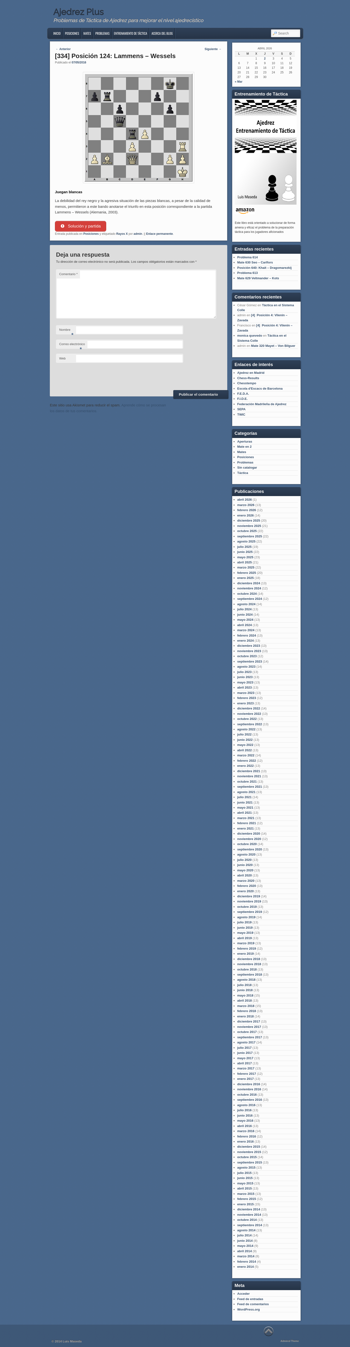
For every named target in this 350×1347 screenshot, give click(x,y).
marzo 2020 (245, 881)
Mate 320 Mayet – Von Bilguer (273, 346)
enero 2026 (245, 515)
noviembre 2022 (249, 714)
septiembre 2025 (249, 536)
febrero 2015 (246, 1199)
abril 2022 (244, 750)
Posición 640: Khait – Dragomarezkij (264, 268)
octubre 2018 (247, 969)
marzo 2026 (245, 505)
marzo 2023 (245, 693)
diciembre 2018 (248, 959)
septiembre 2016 (249, 1100)
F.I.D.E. (242, 399)
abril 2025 (244, 562)
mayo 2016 (245, 1120)
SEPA (241, 409)
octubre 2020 (247, 844)
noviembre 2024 (249, 588)
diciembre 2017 (248, 1021)
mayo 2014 (245, 1246)
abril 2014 (244, 1251)
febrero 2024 (246, 635)
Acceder (243, 1293)
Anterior (63, 49)
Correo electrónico (72, 345)
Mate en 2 (244, 446)
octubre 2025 (247, 531)
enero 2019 (245, 953)
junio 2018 (245, 990)
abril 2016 (244, 1126)
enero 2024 (245, 640)
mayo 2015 (245, 1183)
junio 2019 (245, 927)
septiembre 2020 (249, 849)
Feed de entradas (250, 1299)
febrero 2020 (246, 886)
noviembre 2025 (249, 526)
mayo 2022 (245, 745)
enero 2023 (245, 703)
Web (62, 358)
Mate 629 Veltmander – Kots (258, 278)
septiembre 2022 (249, 724)
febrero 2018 (246, 1011)
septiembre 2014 (249, 1225)
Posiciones (72, 33)
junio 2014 (245, 1240)
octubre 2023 (247, 656)
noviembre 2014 (249, 1214)
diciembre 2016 (248, 1084)
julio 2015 (244, 1173)
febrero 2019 (246, 948)
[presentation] (93, 376)
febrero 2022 (246, 760)
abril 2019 (244, 938)
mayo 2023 (245, 682)
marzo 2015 (245, 1194)
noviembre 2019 (249, 901)
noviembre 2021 (249, 776)
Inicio (57, 33)
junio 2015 (245, 1178)
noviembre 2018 (249, 964)
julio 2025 (244, 547)
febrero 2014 (246, 1261)
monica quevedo (249, 335)
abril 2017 (244, 1063)
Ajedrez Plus (78, 12)
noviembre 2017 (249, 1027)
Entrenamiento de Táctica (130, 33)
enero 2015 (245, 1204)
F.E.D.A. (243, 393)
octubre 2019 (247, 907)
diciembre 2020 (248, 833)
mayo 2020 (245, 870)
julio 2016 (244, 1110)
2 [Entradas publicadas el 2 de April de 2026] (265, 58)
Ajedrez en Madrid (250, 373)
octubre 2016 (247, 1094)
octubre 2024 (247, 593)
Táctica (242, 473)
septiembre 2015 (249, 1162)
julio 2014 (244, 1235)
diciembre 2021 (248, 771)
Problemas (102, 33)
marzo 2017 (245, 1068)
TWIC (241, 414)
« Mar (238, 81)
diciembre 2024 (248, 583)
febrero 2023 (246, 698)
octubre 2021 (247, 781)
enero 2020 (245, 891)
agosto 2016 (246, 1105)
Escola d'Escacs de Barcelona (260, 388)
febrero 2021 (246, 823)
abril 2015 (244, 1188)
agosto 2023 (246, 666)
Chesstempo (246, 383)
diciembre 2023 (248, 645)
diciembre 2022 (248, 708)
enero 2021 (245, 828)
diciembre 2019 (248, 896)
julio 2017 (244, 1048)
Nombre (66, 331)
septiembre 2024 (249, 599)
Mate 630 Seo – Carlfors (255, 262)
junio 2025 (245, 552)
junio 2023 (245, 677)
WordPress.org (248, 1309)
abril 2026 (244, 499)
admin (138, 234)
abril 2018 (244, 1000)
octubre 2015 (247, 1157)
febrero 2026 (246, 510)
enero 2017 (245, 1079)
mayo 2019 (245, 933)
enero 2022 (245, 766)
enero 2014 (245, 1266)
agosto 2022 (246, 729)
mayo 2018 (245, 995)
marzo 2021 (245, 818)
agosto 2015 (246, 1167)
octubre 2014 (247, 1220)
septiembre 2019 (249, 912)
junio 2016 (245, 1115)
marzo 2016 (245, 1131)
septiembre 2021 (249, 786)
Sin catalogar (247, 467)
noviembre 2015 (249, 1152)
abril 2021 (244, 812)
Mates (87, 33)
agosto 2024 (246, 604)
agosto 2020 (246, 854)
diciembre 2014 (248, 1209)
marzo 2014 (245, 1256)
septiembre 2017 (249, 1037)
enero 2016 (245, 1141)
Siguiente (213, 49)
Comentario (68, 274)
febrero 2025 (246, 573)
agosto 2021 (246, 792)
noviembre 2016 (249, 1089)
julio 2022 (244, 734)
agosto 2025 (246, 541)
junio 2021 (245, 802)
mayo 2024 (245, 619)
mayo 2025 (245, 557)
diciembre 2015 (248, 1146)
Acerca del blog (162, 33)
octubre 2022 (247, 719)
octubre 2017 (247, 1032)
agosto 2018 (246, 979)
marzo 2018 (245, 1006)
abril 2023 (244, 687)
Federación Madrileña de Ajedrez (262, 404)
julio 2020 (244, 860)
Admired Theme (289, 1341)
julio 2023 (244, 672)
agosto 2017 (246, 1042)
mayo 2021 (245, 807)
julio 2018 (244, 985)
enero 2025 (245, 578)
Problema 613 (247, 273)
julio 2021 (244, 797)
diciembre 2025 (248, 520)
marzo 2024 (245, 630)
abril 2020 (244, 875)
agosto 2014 (246, 1230)
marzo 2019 (245, 943)
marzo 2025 (245, 567)
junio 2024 (245, 614)
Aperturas (244, 441)
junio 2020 (245, 865)
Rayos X (122, 234)
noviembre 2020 (249, 839)
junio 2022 (245, 740)
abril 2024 (244, 625)
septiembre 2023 (249, 661)
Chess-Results (248, 378)
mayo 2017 (245, 1058)
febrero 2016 (246, 1136)
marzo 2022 (245, 755)
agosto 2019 (246, 917)
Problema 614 (247, 257)
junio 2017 (245, 1053)
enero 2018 (245, 1016)
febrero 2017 (246, 1074)
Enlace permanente (159, 234)
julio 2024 (244, 609)
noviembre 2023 (249, 651)
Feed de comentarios (253, 1304)
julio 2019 (244, 922)
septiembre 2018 (249, 974)
